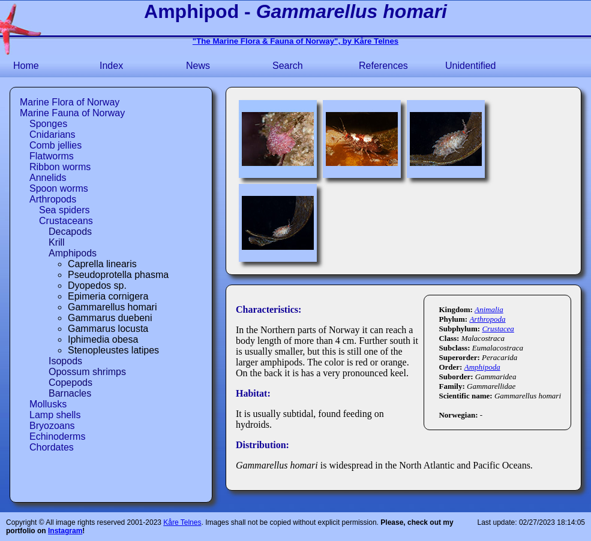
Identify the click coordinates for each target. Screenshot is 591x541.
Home (26, 66)
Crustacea (498, 328)
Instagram (65, 531)
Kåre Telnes (182, 522)
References (383, 66)
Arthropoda (487, 319)
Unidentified (470, 66)
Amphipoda (482, 366)
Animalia (489, 309)
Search (287, 66)
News (198, 66)
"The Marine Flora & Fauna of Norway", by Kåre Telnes (295, 41)
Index (111, 66)
